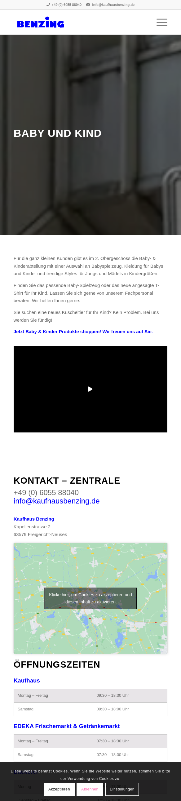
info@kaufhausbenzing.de (113, 5)
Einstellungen (122, 789)
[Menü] (158, 22)
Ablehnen (90, 789)
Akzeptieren (59, 789)
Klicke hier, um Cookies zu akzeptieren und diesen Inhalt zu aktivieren (90, 598)
